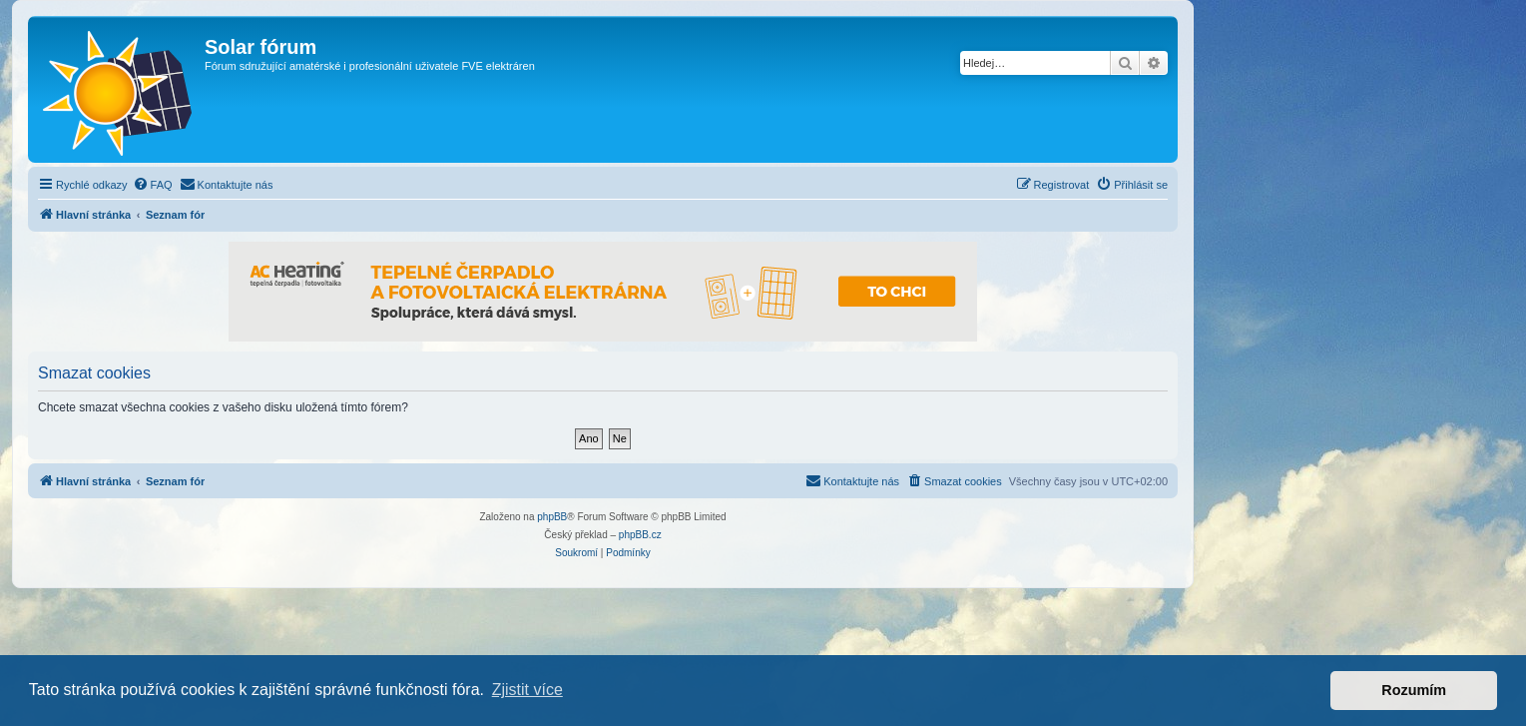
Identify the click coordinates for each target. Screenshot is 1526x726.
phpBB (552, 516)
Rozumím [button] (1413, 690)
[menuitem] (153, 185)
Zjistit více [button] (527, 689)
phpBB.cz (640, 534)
